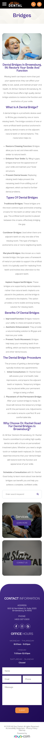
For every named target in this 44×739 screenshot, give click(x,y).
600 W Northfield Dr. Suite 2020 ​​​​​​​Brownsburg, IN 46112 (22, 609)
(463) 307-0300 (22, 619)
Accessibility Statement (15, 728)
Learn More (22, 523)
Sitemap (22, 730)
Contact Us (22, 563)
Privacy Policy (31, 728)
